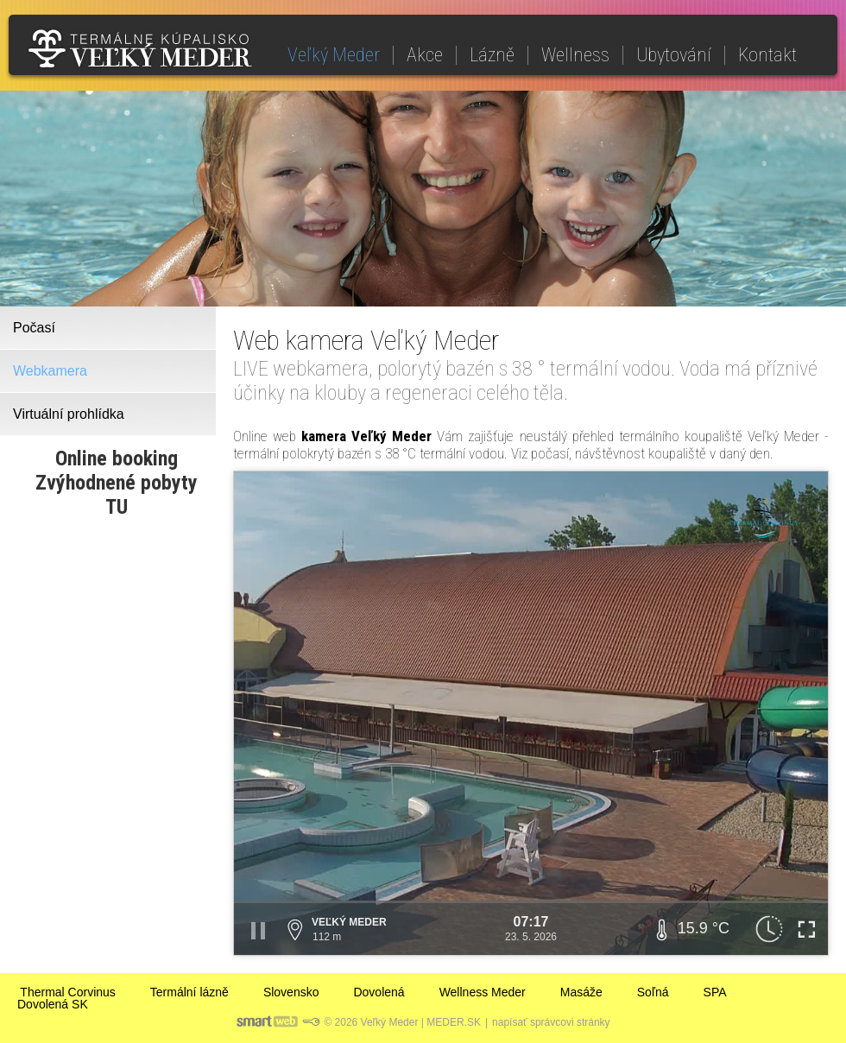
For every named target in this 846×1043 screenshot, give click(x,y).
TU (116, 507)
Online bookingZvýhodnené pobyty (116, 470)
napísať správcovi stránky (551, 1022)
